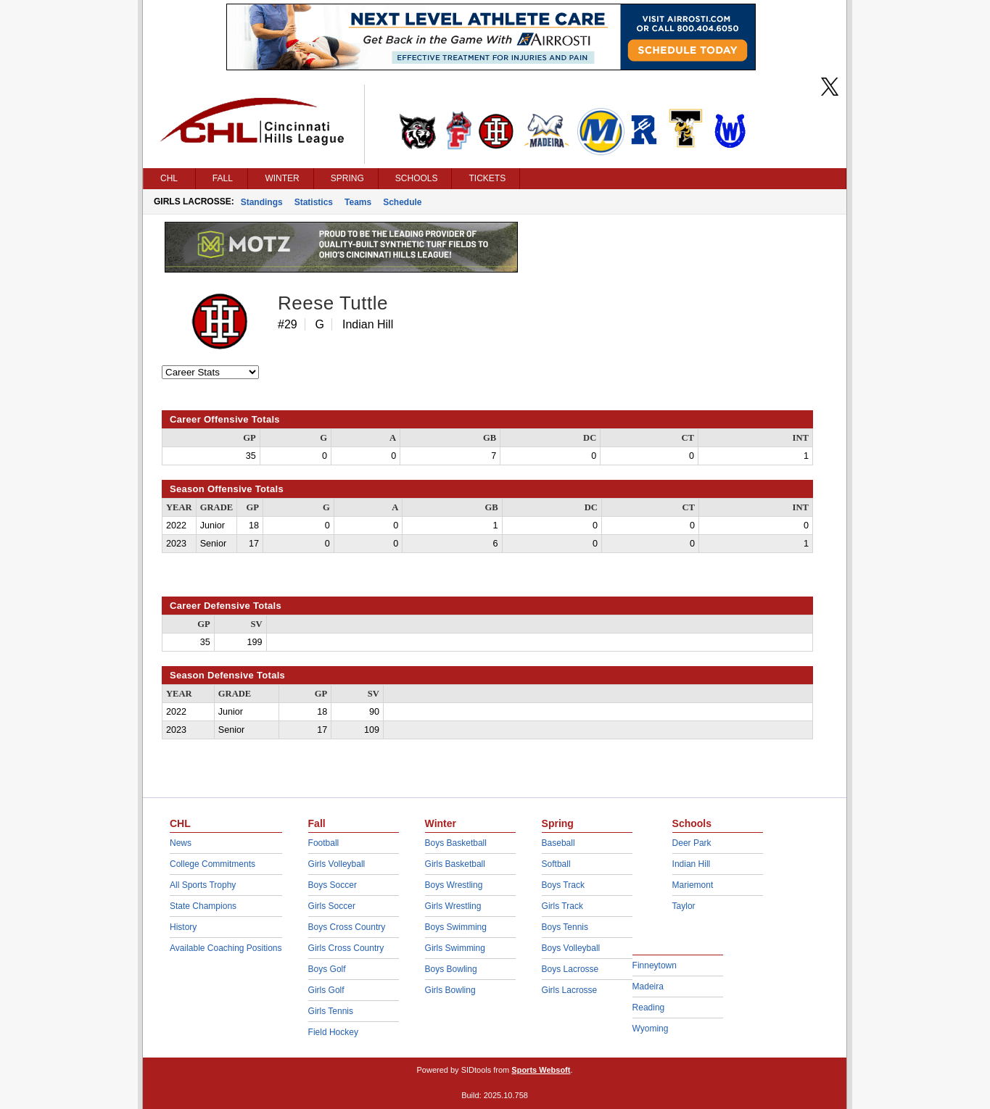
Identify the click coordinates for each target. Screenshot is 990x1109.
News (180, 843)
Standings (262, 202)
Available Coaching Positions (226, 948)
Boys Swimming (456, 927)
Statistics (313, 202)
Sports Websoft (540, 1070)
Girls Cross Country (346, 948)
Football (323, 843)
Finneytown (654, 965)
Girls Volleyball (337, 864)
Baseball (558, 843)
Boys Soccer (332, 885)
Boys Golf (327, 969)
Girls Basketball (455, 864)
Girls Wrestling (453, 906)
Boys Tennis (565, 927)
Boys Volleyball (571, 948)
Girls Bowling (450, 990)
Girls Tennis (330, 1011)
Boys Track (563, 885)
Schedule (402, 202)
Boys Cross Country (347, 927)
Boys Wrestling (454, 885)
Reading (648, 1007)
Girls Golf (326, 990)
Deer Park (691, 843)
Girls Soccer (331, 906)
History (183, 927)
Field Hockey (333, 1032)
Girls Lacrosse (570, 990)
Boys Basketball (456, 843)
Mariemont (693, 885)
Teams (358, 202)
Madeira (648, 986)
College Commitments (212, 864)
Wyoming (650, 1028)
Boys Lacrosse (570, 969)
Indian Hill (691, 864)
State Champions (203, 906)
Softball (556, 864)
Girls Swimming (455, 948)
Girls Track (562, 906)
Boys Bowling (451, 969)
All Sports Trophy (203, 885)
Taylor (684, 906)
